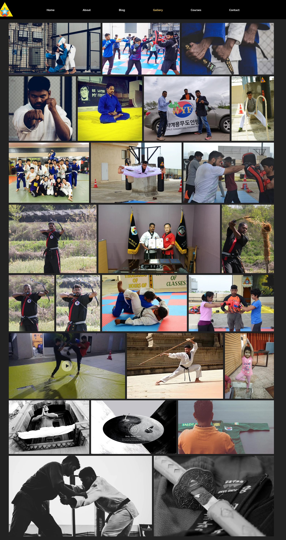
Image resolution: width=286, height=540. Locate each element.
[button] (87, 10)
